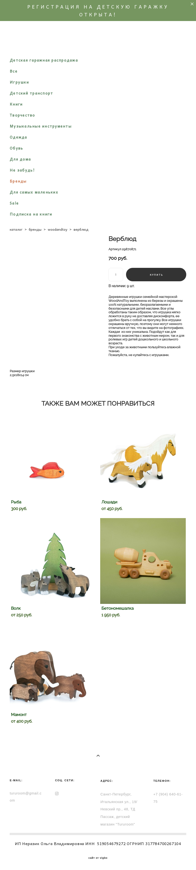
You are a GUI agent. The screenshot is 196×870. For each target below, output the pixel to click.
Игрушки (19, 82)
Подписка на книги (31, 214)
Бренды (18, 181)
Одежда (18, 137)
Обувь (16, 148)
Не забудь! (22, 170)
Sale (14, 203)
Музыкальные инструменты (41, 126)
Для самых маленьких (34, 192)
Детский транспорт (31, 93)
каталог (16, 229)
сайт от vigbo (98, 858)
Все (14, 71)
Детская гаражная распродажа (44, 60)
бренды (35, 229)
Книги (16, 104)
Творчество (22, 115)
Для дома (20, 159)
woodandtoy (57, 229)
